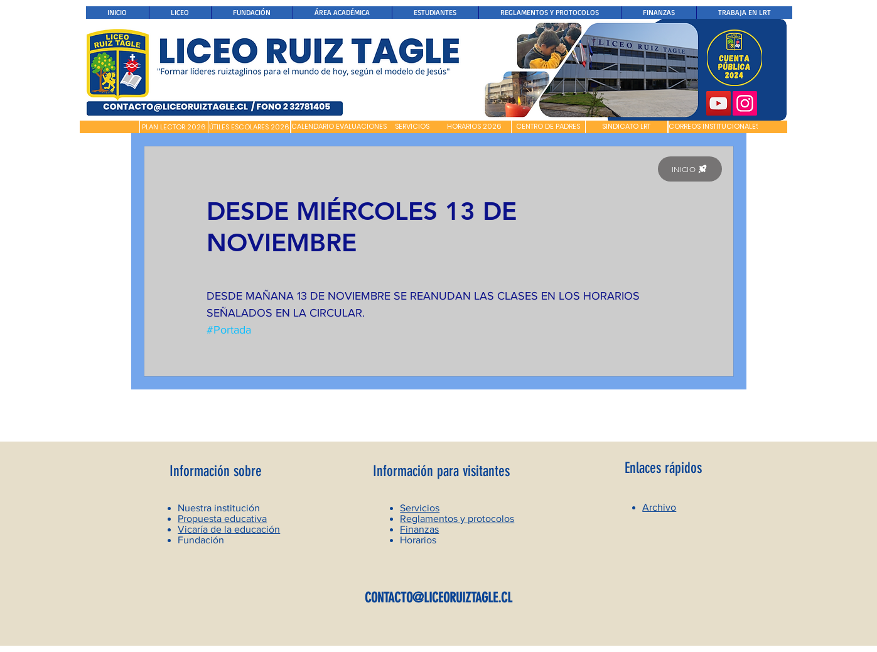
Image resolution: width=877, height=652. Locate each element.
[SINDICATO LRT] (626, 127)
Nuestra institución (219, 508)
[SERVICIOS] (412, 127)
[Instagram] (745, 103)
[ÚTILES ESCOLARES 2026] (249, 127)
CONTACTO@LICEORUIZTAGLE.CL (438, 597)
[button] (109, 127)
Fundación (201, 540)
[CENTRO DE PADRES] (548, 127)
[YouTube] (718, 103)
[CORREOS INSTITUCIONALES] (714, 127)
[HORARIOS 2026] (474, 127)
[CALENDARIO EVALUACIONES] (339, 127)
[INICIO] (690, 169)
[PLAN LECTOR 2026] (174, 127)
